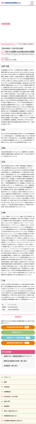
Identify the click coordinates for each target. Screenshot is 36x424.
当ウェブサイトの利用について (18, 418)
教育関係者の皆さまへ (10, 381)
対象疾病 (7, 318)
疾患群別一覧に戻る (11, 331)
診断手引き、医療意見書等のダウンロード (18, 322)
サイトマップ (10, 415)
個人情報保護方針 (21, 415)
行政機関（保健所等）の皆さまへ (13, 386)
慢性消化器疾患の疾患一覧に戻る (15, 327)
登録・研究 (7, 367)
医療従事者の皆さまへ (10, 391)
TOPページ (7, 343)
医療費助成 (7, 357)
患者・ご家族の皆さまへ (11, 377)
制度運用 (6, 372)
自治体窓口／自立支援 (10, 362)
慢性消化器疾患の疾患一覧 (8, 10)
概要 (5, 348)
